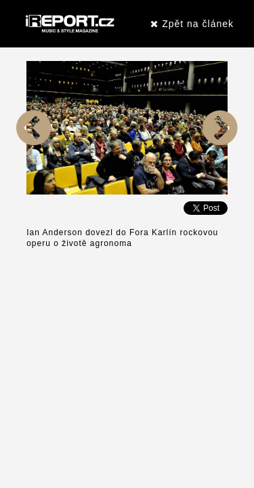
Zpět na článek (192, 23)
